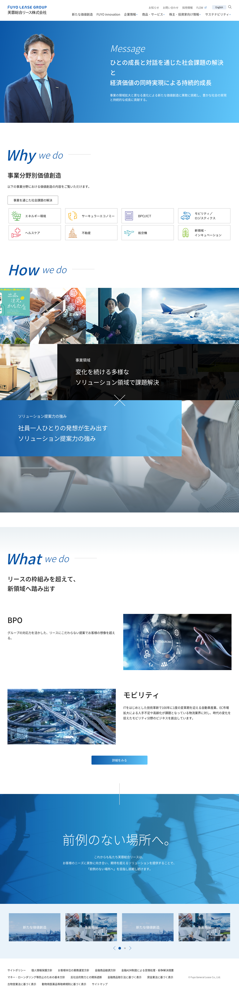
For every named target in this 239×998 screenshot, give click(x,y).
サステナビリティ (217, 14)
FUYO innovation (108, 14)
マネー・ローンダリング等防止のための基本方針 (36, 977)
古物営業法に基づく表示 (21, 984)
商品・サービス (152, 14)
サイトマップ (100, 984)
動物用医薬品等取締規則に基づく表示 (64, 984)
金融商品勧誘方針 (105, 970)
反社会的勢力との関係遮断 (86, 977)
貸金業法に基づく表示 (160, 977)
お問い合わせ (171, 7)
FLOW (201, 7)
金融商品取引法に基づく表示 (125, 977)
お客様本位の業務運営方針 (73, 970)
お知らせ (154, 7)
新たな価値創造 (82, 14)
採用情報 (187, 7)
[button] (114, 948)
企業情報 (130, 14)
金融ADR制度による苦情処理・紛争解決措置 (147, 970)
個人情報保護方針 (41, 970)
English (219, 7)
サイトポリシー (16, 970)
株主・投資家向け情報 (184, 14)
